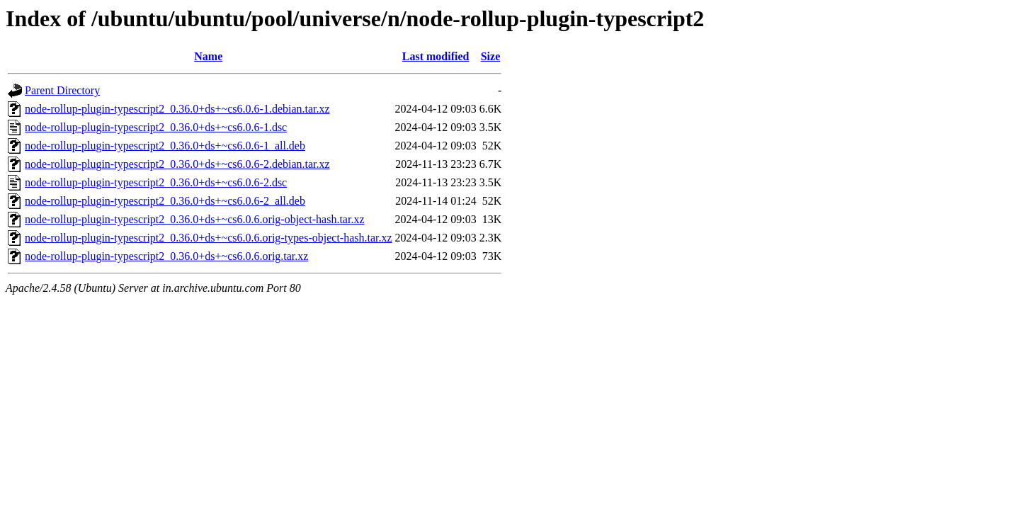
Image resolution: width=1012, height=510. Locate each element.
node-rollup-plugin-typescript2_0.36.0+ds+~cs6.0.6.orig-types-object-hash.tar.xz (208, 238)
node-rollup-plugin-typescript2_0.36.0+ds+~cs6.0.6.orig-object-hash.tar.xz (195, 219)
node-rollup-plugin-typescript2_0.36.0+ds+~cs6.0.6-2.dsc (156, 182)
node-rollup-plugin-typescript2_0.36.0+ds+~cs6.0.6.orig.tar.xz (166, 256)
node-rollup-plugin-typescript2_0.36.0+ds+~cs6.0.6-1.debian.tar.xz (177, 109)
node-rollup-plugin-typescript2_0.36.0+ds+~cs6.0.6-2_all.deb (165, 201)
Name (208, 56)
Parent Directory (62, 90)
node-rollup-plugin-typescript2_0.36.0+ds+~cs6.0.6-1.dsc (156, 127)
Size (491, 56)
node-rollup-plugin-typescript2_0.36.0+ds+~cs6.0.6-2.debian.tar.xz (177, 164)
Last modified (436, 56)
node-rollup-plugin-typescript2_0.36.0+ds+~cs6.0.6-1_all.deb (165, 146)
